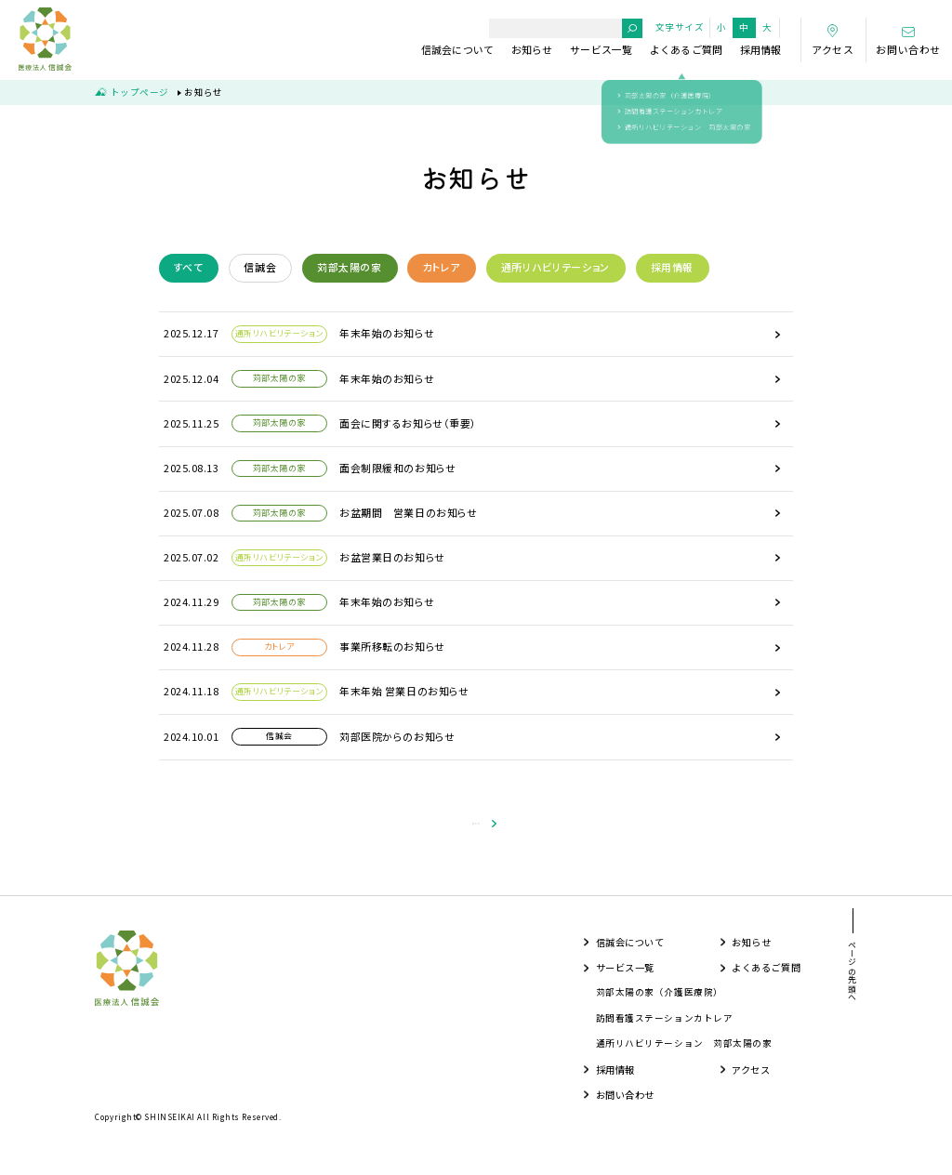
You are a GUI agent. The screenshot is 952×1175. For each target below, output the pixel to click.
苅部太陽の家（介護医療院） (659, 1003)
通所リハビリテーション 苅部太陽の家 (684, 1053)
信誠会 (260, 266)
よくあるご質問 (686, 49)
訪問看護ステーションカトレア (665, 1028)
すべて (189, 266)
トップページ (140, 92)
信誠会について (458, 49)
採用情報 (761, 49)
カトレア (441, 266)
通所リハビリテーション (555, 266)
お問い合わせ (625, 1105)
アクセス (751, 1080)
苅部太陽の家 (349, 266)
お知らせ (532, 49)
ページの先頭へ (851, 982)
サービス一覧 (601, 49)
